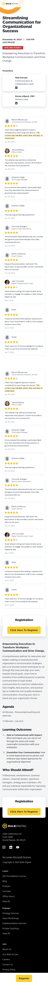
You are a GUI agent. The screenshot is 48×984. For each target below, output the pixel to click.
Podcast (6, 886)
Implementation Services (14, 923)
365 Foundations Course (14, 876)
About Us (6, 949)
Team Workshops (10, 918)
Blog (4, 881)
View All (6, 901)
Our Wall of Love (10, 954)
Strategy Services (10, 913)
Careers (6, 959)
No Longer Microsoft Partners (16, 857)
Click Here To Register (24, 630)
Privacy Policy (8, 969)
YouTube (6, 891)
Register (24, 978)
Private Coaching (10, 928)
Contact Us (7, 964)
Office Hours (8, 896)
